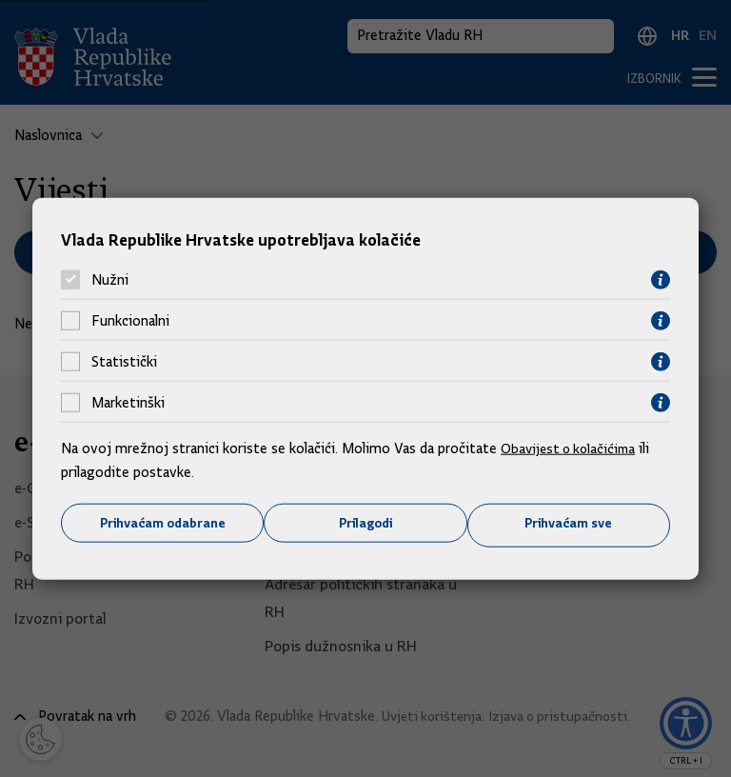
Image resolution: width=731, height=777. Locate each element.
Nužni (109, 279)
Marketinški (128, 401)
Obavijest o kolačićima (572, 446)
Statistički (124, 360)
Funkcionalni (130, 320)
